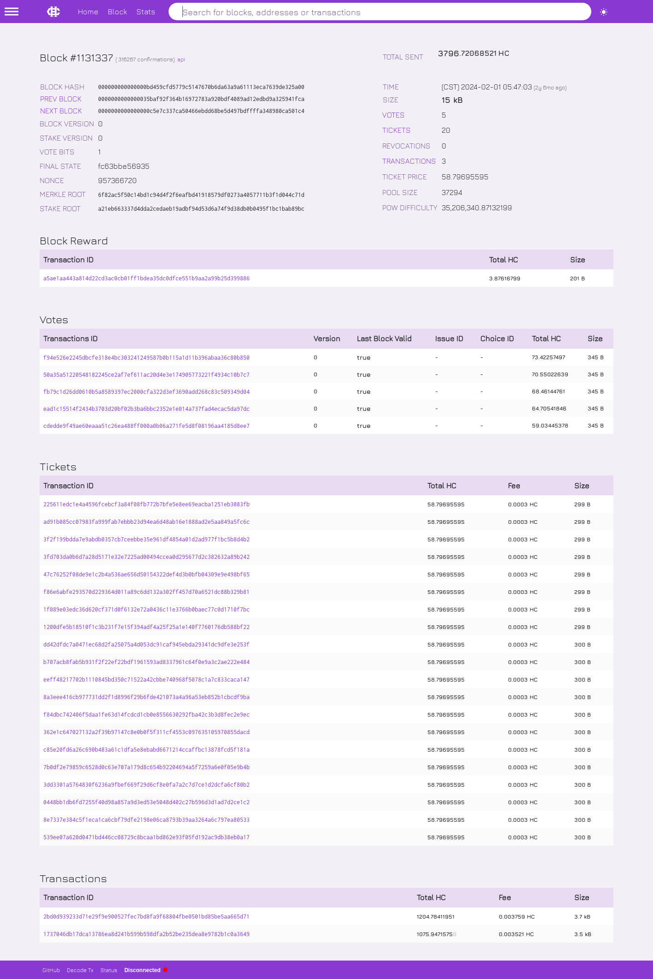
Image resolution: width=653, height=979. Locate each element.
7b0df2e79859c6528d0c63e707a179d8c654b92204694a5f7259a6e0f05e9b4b (146, 767)
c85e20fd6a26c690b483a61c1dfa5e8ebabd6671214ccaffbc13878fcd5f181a (146, 749)
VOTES (393, 114)
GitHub (51, 969)
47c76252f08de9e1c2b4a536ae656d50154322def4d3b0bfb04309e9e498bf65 (146, 574)
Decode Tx (80, 969)
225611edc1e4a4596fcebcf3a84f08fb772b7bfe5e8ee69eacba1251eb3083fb (146, 504)
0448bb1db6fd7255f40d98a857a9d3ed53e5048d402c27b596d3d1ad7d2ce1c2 (146, 802)
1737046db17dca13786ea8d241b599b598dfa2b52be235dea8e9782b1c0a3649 (146, 934)
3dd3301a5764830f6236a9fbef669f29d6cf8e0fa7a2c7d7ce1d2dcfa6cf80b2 (146, 784)
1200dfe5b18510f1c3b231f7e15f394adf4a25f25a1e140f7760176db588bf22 (146, 626)
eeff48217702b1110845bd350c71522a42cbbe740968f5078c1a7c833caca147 (146, 679)
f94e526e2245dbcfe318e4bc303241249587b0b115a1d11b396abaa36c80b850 (146, 357)
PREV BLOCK (61, 98)
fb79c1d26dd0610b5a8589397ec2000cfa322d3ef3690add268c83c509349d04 (146, 391)
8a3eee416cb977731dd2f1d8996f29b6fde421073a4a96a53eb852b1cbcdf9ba (146, 697)
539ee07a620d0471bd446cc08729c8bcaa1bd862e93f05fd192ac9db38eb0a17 (146, 837)
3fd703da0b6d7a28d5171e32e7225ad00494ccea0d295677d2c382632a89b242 (146, 556)
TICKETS (396, 130)
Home (88, 11)
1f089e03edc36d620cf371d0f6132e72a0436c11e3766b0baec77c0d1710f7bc (146, 609)
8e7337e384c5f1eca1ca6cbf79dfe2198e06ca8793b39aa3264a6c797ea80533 (146, 819)
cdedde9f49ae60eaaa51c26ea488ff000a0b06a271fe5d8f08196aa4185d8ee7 (146, 425)
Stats (145, 11)
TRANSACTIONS (409, 161)
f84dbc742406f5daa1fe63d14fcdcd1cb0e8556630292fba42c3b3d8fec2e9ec (146, 714)
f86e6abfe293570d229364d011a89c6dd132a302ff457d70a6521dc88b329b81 (146, 591)
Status (108, 969)
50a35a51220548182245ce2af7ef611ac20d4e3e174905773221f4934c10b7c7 (146, 374)
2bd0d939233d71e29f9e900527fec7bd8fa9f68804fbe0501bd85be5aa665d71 (146, 916)
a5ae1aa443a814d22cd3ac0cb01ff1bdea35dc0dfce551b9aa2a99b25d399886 (146, 278)
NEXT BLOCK (61, 110)
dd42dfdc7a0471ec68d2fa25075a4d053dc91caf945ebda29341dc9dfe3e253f (146, 644)
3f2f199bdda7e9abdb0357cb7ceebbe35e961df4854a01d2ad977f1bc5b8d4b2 (146, 539)
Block (117, 11)
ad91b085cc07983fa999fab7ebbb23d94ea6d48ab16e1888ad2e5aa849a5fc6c (146, 521)
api (181, 59)
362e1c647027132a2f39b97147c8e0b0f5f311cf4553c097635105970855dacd (146, 732)
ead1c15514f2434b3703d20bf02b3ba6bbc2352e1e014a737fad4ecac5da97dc (146, 408)
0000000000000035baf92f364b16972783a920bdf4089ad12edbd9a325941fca (201, 98)
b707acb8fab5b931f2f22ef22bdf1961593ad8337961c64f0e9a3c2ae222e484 (146, 662)
